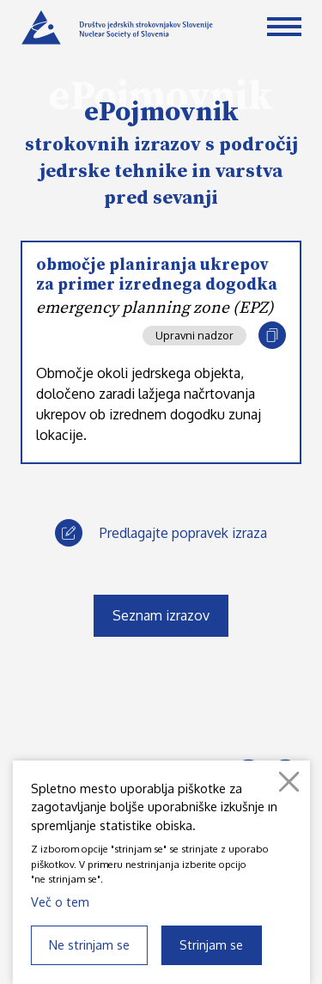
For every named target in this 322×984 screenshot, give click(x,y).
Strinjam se (211, 944)
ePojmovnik (161, 112)
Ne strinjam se (89, 944)
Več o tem (60, 901)
